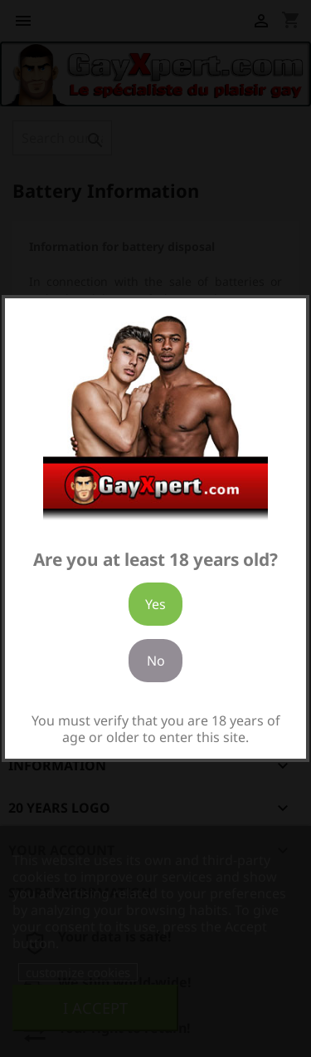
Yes (155, 604)
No (156, 660)
